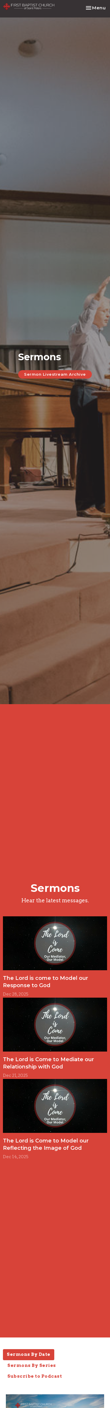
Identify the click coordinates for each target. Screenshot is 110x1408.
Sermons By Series (31, 1365)
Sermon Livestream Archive (55, 374)
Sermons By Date (28, 1354)
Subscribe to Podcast (34, 1376)
